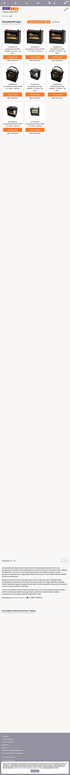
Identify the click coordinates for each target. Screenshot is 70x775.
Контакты (5, 736)
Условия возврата (8, 742)
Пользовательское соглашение (12, 753)
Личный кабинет (7, 739)
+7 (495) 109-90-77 (9, 757)
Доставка (5, 745)
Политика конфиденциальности (12, 750)
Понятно (35, 771)
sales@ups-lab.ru (20, 656)
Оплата (4, 747)
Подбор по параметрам (36, 22)
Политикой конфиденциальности (29, 768)
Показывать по (7, 620)
